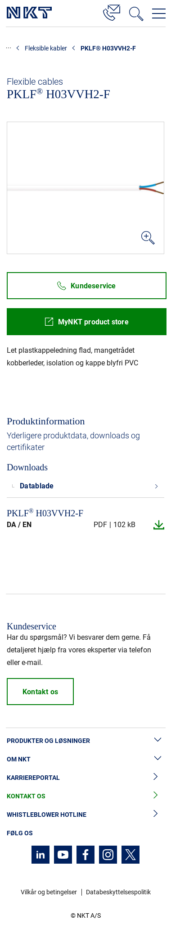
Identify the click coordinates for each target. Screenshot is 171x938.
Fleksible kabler (46, 48)
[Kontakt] (111, 11)
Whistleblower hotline (85, 815)
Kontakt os (85, 796)
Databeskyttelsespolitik (118, 892)
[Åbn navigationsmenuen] (159, 13)
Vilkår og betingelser (49, 892)
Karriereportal (85, 778)
